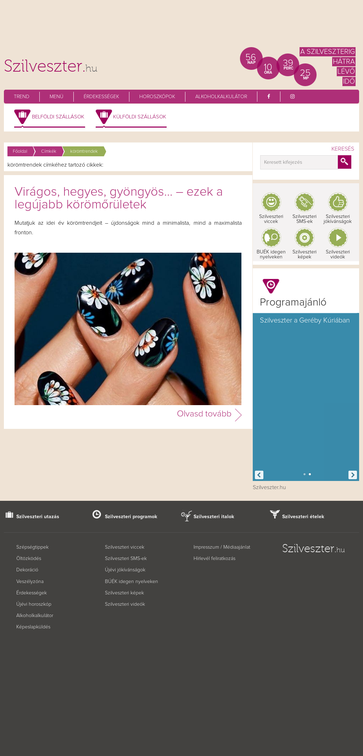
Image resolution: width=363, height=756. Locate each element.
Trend (21, 96)
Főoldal (20, 151)
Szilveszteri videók (338, 254)
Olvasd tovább (204, 413)
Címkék (48, 151)
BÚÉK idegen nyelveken (131, 581)
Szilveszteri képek (304, 254)
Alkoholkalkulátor (221, 96)
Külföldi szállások (139, 116)
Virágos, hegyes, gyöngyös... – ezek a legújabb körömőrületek (119, 198)
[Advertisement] (181, 27)
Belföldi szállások (58, 116)
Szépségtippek (32, 547)
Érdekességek (101, 96)
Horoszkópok (157, 96)
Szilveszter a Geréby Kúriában (305, 320)
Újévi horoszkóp (33, 604)
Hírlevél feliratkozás (214, 558)
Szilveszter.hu (269, 487)
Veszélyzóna (30, 581)
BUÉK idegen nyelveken (271, 254)
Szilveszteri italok (214, 516)
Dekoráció (27, 569)
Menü (56, 96)
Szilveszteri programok (131, 516)
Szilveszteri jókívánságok (338, 219)
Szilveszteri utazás (37, 516)
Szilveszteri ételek (303, 516)
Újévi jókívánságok (125, 569)
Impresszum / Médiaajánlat (222, 547)
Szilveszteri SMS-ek (304, 219)
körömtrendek (84, 151)
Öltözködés (28, 558)
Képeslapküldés (33, 627)
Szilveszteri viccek (271, 219)
